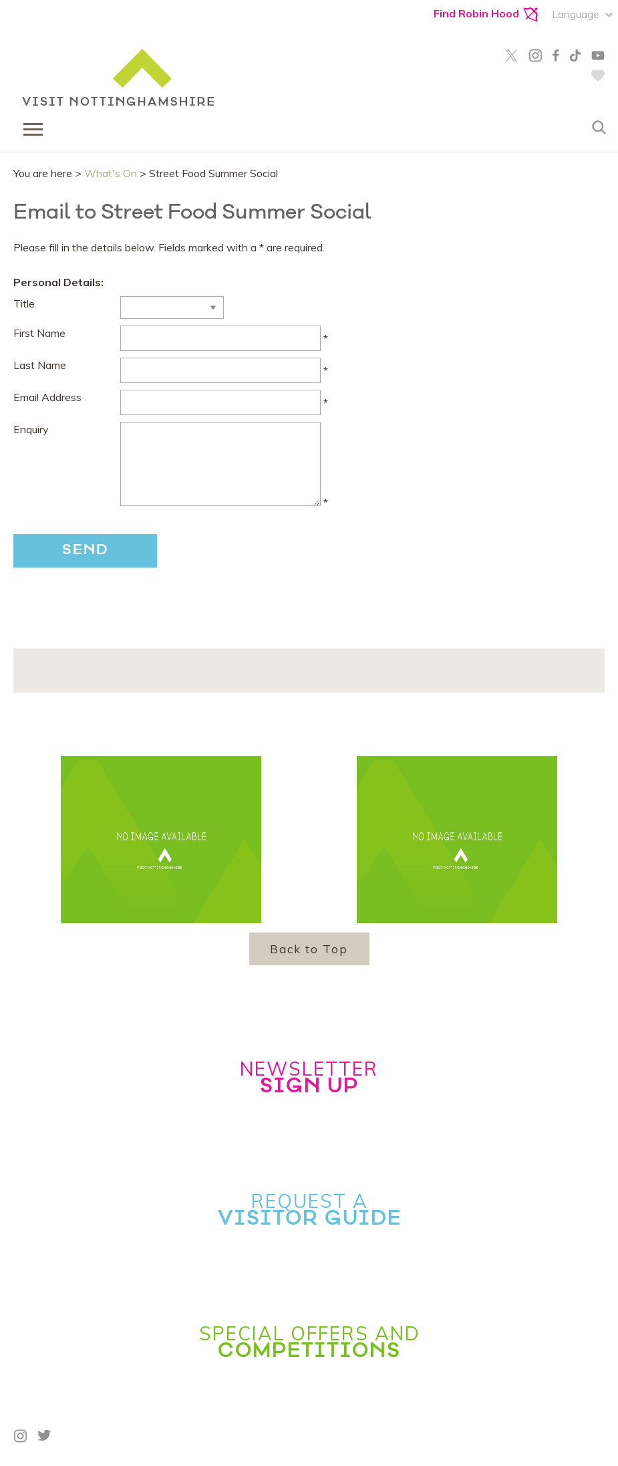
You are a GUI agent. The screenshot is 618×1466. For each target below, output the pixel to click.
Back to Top (309, 949)
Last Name (39, 365)
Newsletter (309, 1077)
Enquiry (31, 429)
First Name (39, 333)
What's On (110, 173)
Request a (309, 1209)
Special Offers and (309, 1342)
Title (24, 303)
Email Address (47, 397)
